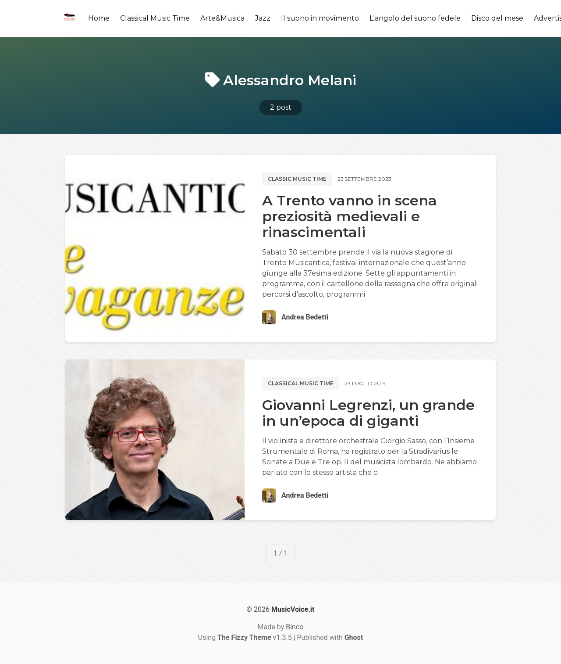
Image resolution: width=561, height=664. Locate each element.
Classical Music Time (155, 18)
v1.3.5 (254, 637)
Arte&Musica (222, 18)
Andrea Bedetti (304, 317)
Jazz (262, 18)
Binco (294, 627)
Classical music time (301, 383)
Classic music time (297, 179)
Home (99, 18)
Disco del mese (497, 18)
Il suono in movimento (320, 18)
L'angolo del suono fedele (415, 18)
